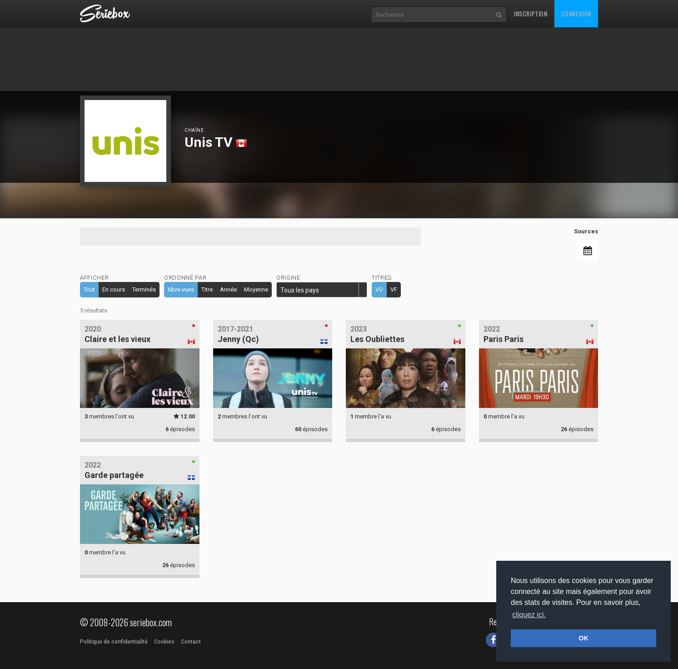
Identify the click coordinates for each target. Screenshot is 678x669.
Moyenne (256, 289)
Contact (191, 642)
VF (393, 289)
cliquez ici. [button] (529, 615)
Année (228, 289)
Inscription (531, 13)
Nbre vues (181, 289)
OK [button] (583, 638)
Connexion (576, 13)
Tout (89, 289)
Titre (207, 289)
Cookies (164, 642)
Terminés (144, 289)
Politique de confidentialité (114, 642)
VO (379, 289)
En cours (113, 289)
